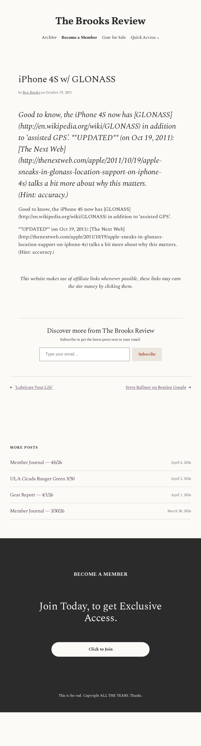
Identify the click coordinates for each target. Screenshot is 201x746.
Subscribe (147, 354)
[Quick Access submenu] (158, 37)
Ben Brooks (31, 92)
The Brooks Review (100, 21)
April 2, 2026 (181, 478)
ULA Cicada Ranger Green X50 (42, 479)
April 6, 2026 (181, 462)
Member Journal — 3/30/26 (37, 511)
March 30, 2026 (179, 511)
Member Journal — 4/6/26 (36, 462)
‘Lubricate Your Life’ (34, 387)
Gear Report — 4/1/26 (31, 495)
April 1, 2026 (181, 495)
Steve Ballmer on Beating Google (156, 387)
